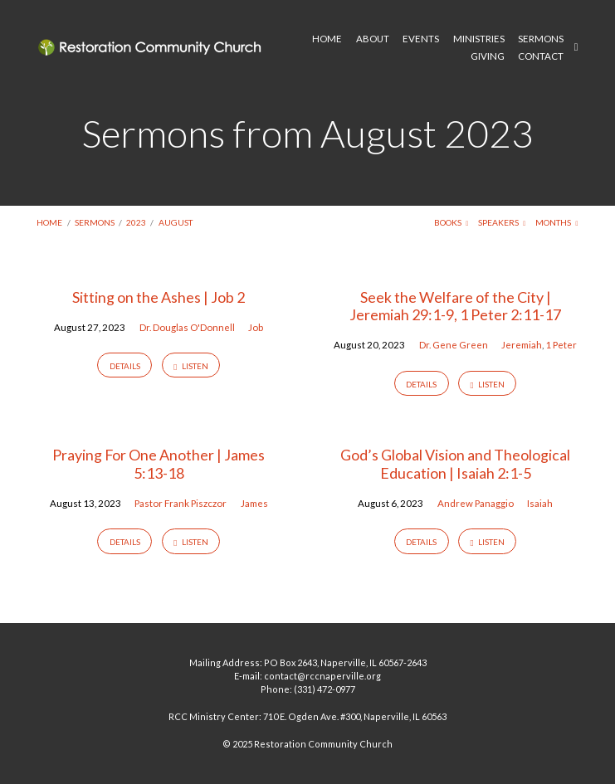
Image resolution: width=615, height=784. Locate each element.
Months (556, 222)
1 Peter (561, 344)
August (176, 222)
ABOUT (372, 39)
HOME (327, 39)
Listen (190, 366)
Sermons (95, 222)
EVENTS (421, 39)
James (254, 503)
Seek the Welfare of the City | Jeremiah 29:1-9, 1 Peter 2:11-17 (455, 306)
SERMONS (541, 39)
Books (451, 222)
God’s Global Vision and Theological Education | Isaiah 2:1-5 (455, 464)
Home (49, 222)
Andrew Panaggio (475, 503)
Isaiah (540, 503)
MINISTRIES (479, 39)
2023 (136, 222)
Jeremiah (521, 344)
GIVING (488, 56)
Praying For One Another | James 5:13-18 (158, 464)
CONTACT (541, 56)
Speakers (502, 222)
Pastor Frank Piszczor (180, 503)
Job (255, 327)
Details (125, 366)
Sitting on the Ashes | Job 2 (158, 297)
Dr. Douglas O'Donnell (187, 327)
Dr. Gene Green (453, 344)
